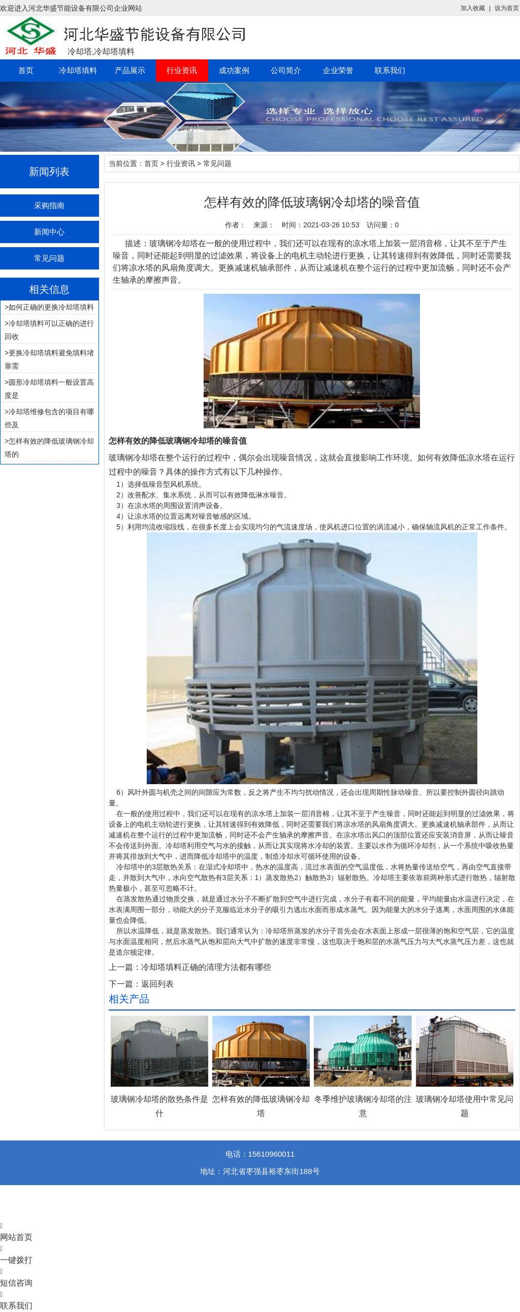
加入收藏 (473, 8)
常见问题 (49, 258)
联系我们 (390, 70)
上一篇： (125, 967)
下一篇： (125, 984)
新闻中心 (49, 231)
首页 (26, 70)
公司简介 (286, 70)
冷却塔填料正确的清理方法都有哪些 (206, 967)
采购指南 (49, 205)
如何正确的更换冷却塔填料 (51, 307)
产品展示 (130, 70)
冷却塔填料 (78, 70)
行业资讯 (182, 70)
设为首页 (507, 8)
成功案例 (234, 70)
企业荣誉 (338, 70)
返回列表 (157, 984)
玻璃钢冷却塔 (133, 457)
